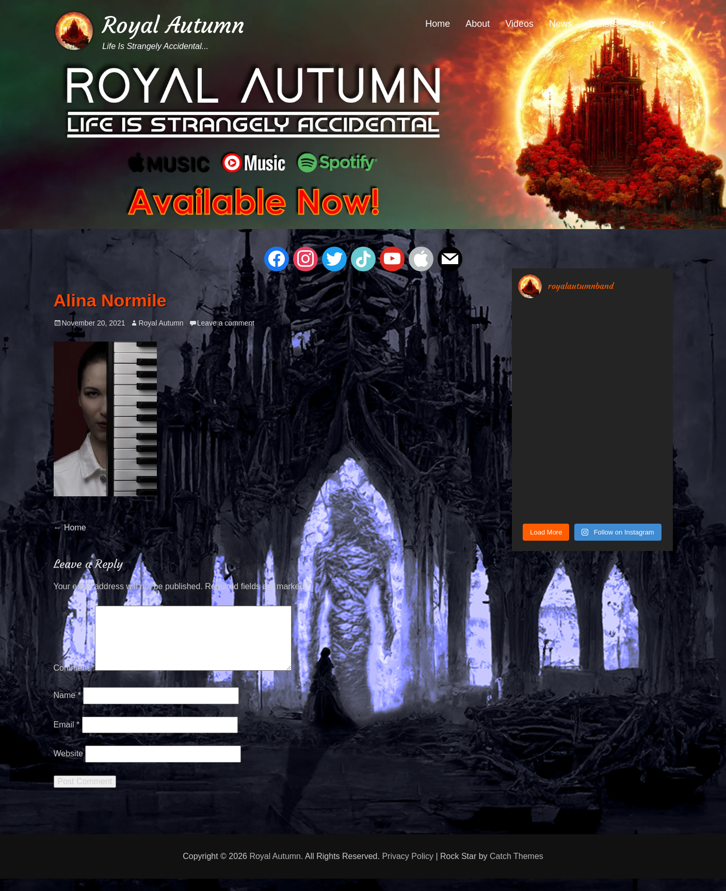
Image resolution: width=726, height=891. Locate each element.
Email (67, 737)
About (477, 24)
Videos (519, 24)
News (560, 24)
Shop (643, 24)
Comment (74, 680)
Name (67, 707)
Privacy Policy (407, 868)
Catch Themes (516, 868)
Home (437, 24)
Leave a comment (225, 323)
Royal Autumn (173, 25)
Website (69, 766)
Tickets (602, 24)
